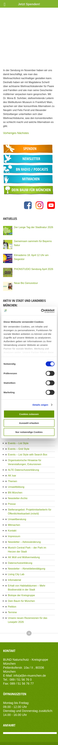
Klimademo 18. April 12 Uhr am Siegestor (31, 234)
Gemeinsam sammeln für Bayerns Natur (33, 220)
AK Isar (12, 452)
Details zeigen (40, 404)
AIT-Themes (40, 736)
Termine (12, 589)
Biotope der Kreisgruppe (21, 572)
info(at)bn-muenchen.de (29, 653)
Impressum (14, 513)
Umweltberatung (17, 496)
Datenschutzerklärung (20, 540)
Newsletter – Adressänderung (24, 519)
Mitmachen (14, 502)
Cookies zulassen (29, 414)
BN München (15, 469)
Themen (12, 458)
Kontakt (12, 507)
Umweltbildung (16, 464)
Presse (12, 481)
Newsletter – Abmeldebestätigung (26, 545)
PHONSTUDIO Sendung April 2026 (33, 246)
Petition (12, 584)
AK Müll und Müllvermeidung (24, 534)
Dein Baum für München (21, 578)
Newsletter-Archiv (18, 475)
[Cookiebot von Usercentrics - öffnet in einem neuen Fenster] (41, 311)
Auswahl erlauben (29, 423)
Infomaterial (14, 557)
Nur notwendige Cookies (29, 432)
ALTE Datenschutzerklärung (23, 447)
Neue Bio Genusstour (26, 260)
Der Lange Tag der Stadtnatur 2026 (33, 204)
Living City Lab (16, 551)
